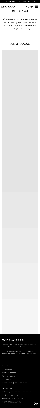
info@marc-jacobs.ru (10, 395)
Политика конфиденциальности (14, 383)
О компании (7, 369)
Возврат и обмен (8, 376)
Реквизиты (6, 380)
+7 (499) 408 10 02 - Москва (12, 399)
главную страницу (20, 28)
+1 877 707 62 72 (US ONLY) (12, 402)
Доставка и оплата (9, 373)
